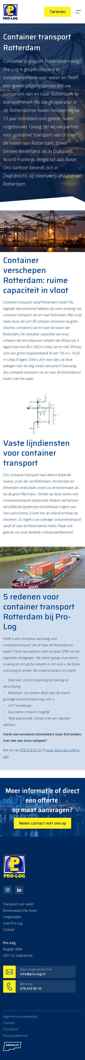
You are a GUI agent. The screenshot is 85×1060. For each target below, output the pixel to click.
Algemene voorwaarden (20, 1018)
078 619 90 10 (30, 750)
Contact (9, 930)
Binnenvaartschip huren (20, 911)
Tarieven (57, 11)
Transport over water (18, 905)
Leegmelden (12, 917)
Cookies (9, 1024)
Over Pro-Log (12, 924)
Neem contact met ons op (42, 823)
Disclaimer (10, 1031)
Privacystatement (15, 1038)
